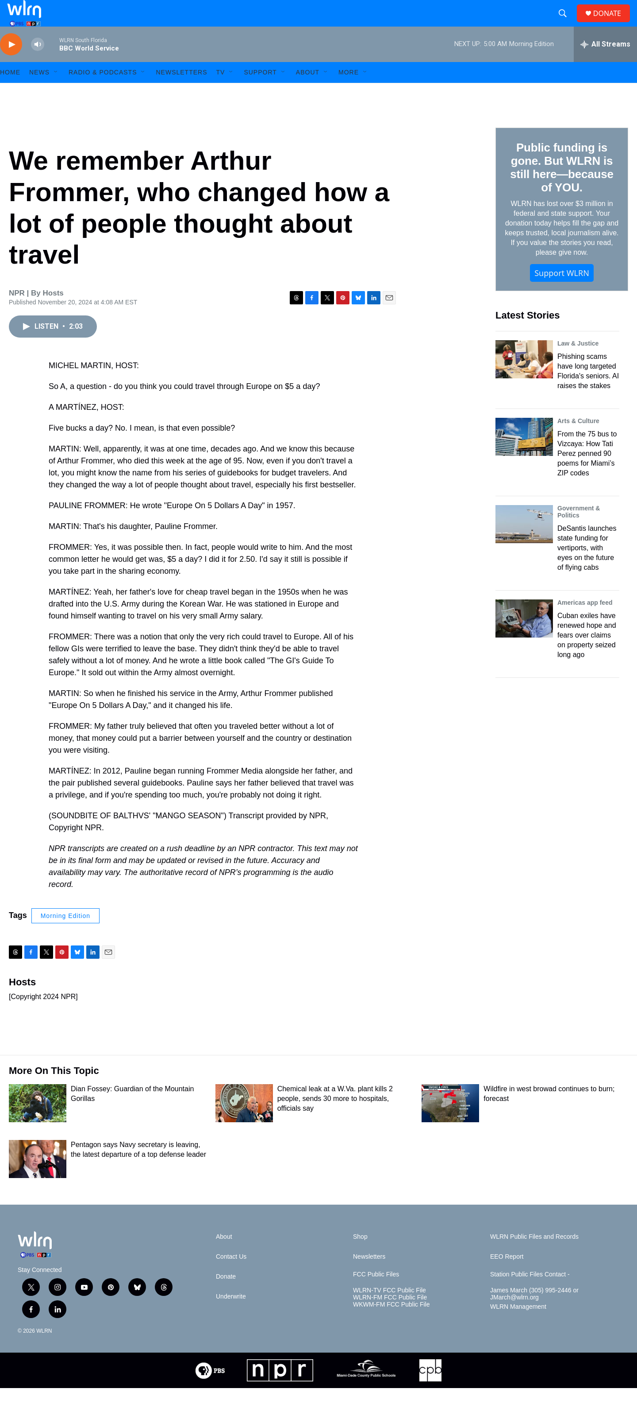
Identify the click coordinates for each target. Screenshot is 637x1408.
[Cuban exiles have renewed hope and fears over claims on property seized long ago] (524, 638)
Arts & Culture (578, 440)
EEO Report (506, 1276)
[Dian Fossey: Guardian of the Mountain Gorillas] (37, 1123)
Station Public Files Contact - (530, 1294)
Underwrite (231, 1316)
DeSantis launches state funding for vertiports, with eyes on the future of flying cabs (586, 568)
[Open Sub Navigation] (56, 92)
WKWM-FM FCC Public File (391, 1324)
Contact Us (231, 1276)
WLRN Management (518, 1326)
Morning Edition (65, 935)
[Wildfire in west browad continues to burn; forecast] (450, 1123)
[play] (11, 64)
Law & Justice (578, 363)
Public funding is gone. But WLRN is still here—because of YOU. (561, 187)
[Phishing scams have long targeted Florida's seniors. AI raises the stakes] (524, 379)
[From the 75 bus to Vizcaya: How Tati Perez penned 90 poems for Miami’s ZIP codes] (524, 457)
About (307, 92)
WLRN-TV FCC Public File (389, 1310)
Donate (226, 1296)
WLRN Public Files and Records (534, 1256)
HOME (10, 92)
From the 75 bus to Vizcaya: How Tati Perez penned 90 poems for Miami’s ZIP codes (587, 473)
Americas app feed (585, 622)
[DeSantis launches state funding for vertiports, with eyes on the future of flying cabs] (524, 544)
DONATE (612, 23)
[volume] (37, 64)
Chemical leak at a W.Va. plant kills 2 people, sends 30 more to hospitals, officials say (335, 1118)
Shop (360, 1256)
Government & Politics (578, 532)
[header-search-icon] (566, 23)
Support (260, 92)
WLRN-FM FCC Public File (390, 1317)
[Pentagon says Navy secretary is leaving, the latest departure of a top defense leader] (37, 1179)
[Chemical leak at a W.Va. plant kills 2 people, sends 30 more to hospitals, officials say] (244, 1123)
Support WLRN (561, 293)
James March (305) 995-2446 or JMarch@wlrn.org (534, 1314)
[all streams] (605, 64)
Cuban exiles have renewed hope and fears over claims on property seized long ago (586, 655)
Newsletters (181, 92)
